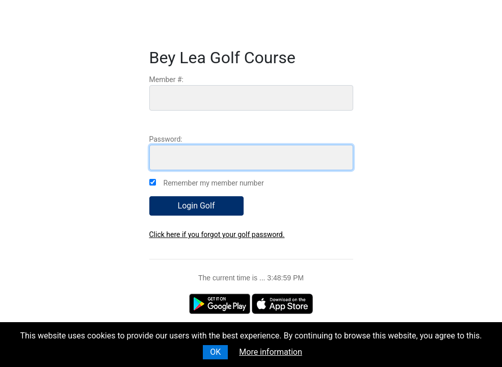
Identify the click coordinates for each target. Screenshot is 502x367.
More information (270, 352)
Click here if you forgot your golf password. (217, 234)
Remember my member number (214, 183)
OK (215, 352)
